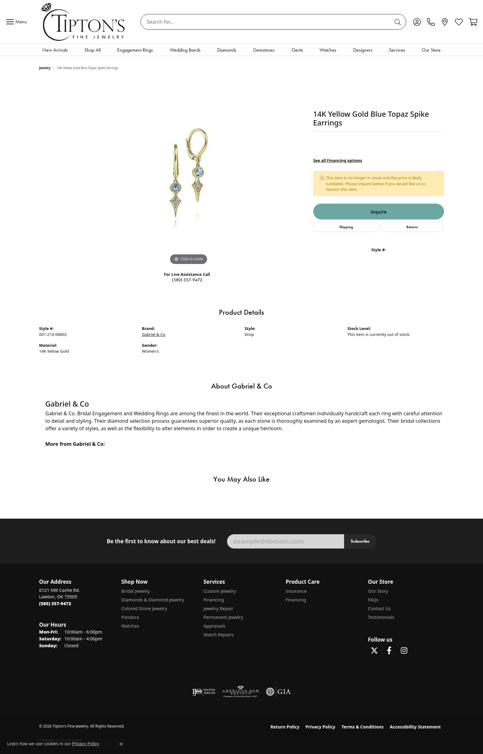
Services (397, 50)
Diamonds (226, 50)
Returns (412, 226)
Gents (297, 50)
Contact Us (379, 608)
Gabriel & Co (153, 334)
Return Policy (285, 727)
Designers (362, 50)
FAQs (373, 600)
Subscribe (360, 541)
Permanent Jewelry (223, 617)
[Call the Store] (55, 603)
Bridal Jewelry (135, 591)
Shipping (346, 226)
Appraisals (214, 626)
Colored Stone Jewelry (144, 608)
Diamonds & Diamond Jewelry (152, 600)
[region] (188, 173)
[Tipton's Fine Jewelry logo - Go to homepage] (83, 21)
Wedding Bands (185, 50)
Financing (214, 600)
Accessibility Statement (415, 727)
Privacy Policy (320, 727)
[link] (431, 22)
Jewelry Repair (219, 608)
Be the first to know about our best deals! (161, 541)
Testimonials (381, 617)
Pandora (130, 617)
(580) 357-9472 (187, 280)
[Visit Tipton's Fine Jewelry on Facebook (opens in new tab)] (389, 650)
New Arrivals (55, 50)
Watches (328, 50)
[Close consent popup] (121, 744)
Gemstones (264, 50)
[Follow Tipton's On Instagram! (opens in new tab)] (404, 650)
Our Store (431, 50)
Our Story (378, 591)
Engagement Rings (135, 50)
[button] (417, 22)
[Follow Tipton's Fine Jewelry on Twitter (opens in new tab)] (374, 650)
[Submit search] (398, 21)
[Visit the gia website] (278, 692)
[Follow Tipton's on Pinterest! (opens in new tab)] (419, 650)
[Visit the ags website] (240, 692)
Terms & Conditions (363, 727)
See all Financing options (337, 160)
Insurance (296, 591)
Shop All (92, 50)
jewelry (45, 68)
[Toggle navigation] (18, 21)
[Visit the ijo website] (203, 692)
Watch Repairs (219, 635)
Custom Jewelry (220, 591)
